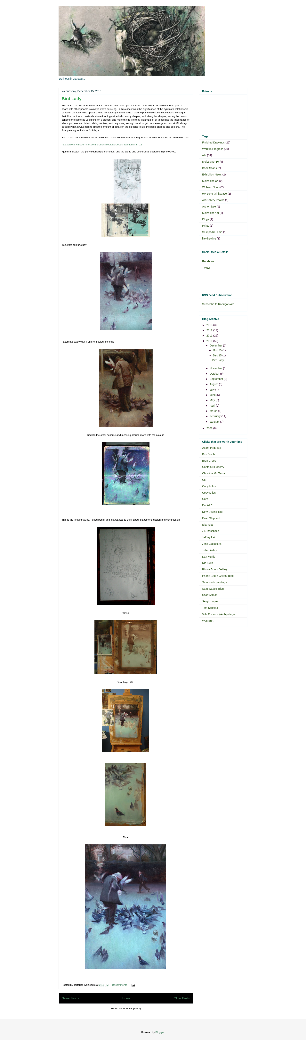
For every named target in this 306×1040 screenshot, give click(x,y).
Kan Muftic (208, 556)
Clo (204, 479)
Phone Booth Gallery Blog (218, 575)
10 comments (119, 984)
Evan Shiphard (211, 518)
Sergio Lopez (210, 601)
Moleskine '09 (210, 213)
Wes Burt (207, 620)
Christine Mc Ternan (214, 473)
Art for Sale (209, 206)
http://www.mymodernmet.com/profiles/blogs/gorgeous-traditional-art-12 (102, 144)
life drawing (209, 238)
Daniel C (207, 505)
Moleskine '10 (210, 161)
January (215, 421)
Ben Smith (208, 454)
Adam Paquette (211, 447)
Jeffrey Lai (208, 537)
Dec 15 (217, 355)
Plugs (205, 219)
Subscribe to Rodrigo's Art (218, 304)
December (216, 345)
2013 (209, 325)
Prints (205, 225)
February (215, 416)
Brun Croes (209, 460)
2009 (209, 428)
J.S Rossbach (210, 530)
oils (204, 155)
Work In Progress (212, 148)
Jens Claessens (211, 543)
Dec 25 (217, 350)
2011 (209, 335)
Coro (205, 498)
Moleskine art (210, 181)
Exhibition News (212, 174)
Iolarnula (207, 524)
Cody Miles (209, 486)
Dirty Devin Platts (212, 511)
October (215, 373)
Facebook (208, 261)
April (213, 405)
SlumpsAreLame (212, 232)
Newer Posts (70, 998)
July (212, 389)
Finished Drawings (213, 142)
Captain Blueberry (213, 466)
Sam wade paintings (214, 582)
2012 (209, 330)
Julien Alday (209, 550)
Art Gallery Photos (213, 200)
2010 (209, 341)
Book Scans (209, 168)
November (216, 368)
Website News (211, 187)
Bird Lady (71, 98)
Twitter (206, 267)
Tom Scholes (210, 607)
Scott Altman (210, 595)
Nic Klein (207, 563)
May (212, 400)
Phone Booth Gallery (214, 569)
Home (126, 998)
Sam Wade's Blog (213, 588)
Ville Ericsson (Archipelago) (219, 614)
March (214, 410)
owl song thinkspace (214, 193)
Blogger (159, 1032)
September (217, 378)
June (213, 394)
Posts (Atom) (133, 1008)
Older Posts (182, 998)
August (214, 384)
